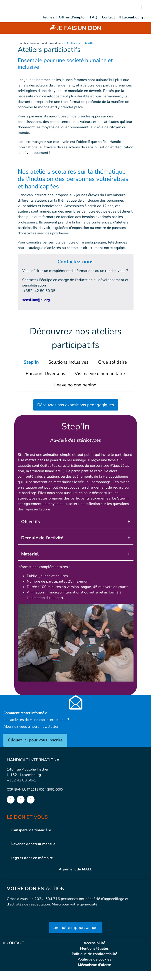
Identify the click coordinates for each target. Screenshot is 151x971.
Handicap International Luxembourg (41, 43)
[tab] (31, 362)
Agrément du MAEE (75, 869)
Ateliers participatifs (80, 43)
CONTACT (13, 943)
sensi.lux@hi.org (36, 299)
